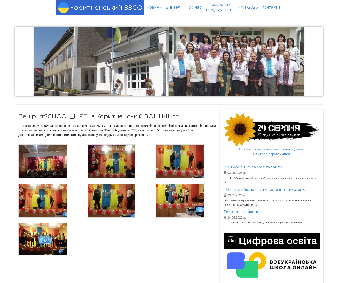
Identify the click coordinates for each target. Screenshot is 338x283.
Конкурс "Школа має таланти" (254, 167)
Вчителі (174, 7)
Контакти (271, 7)
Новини (154, 7)
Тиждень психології (244, 211)
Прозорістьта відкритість (219, 7)
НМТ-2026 (248, 7)
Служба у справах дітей (271, 154)
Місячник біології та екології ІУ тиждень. (264, 189)
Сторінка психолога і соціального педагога (271, 149)
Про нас (193, 7)
